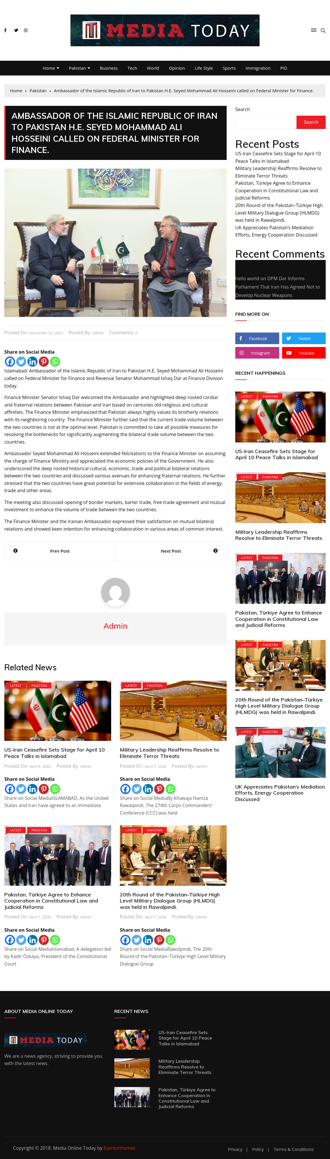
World (153, 68)
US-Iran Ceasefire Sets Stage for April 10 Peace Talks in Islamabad (54, 752)
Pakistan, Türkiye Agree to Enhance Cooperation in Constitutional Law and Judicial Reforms (51, 900)
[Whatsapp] (55, 362)
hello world (247, 278)
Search (242, 109)
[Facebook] (10, 362)
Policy (258, 1149)
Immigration (258, 68)
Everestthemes (120, 1148)
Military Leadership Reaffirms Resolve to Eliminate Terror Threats (169, 752)
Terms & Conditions (294, 1149)
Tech (132, 68)
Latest (15, 685)
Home (49, 68)
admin (98, 332)
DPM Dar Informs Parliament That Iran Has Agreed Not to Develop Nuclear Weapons (277, 286)
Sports (229, 68)
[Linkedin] (32, 362)
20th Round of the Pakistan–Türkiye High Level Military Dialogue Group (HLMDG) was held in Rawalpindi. (170, 900)
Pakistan (77, 68)
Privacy (235, 1149)
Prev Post (60, 551)
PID (283, 68)
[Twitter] (21, 362)
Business (109, 68)
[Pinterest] (44, 362)
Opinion (177, 68)
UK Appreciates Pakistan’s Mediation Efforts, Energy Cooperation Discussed (280, 792)
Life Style (204, 68)
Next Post (171, 551)
